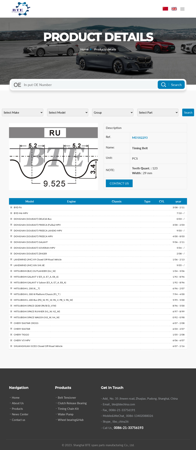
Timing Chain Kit (68, 408)
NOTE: (110, 170)
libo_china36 (121, 421)
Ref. (108, 137)
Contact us (18, 419)
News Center (20, 414)
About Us (18, 403)
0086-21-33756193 (128, 427)
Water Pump (65, 414)
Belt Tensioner (67, 397)
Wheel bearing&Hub (70, 419)
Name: (110, 147)
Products (17, 408)
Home (84, 49)
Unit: (109, 157)
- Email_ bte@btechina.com (118, 404)
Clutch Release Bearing (72, 403)
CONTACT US (119, 183)
